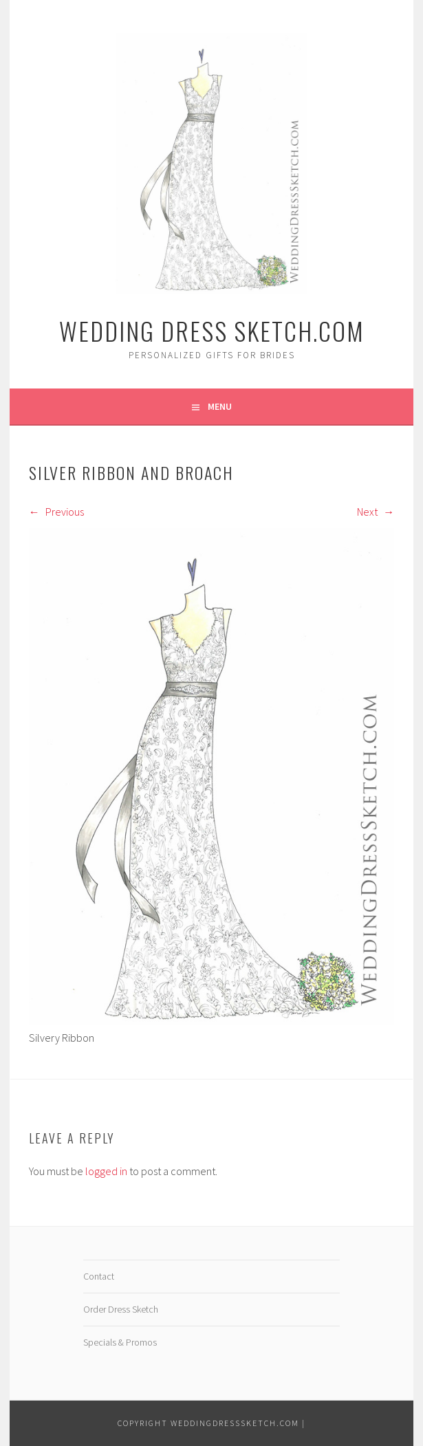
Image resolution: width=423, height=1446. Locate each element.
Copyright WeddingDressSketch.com (208, 1423)
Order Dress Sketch (120, 1309)
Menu (220, 406)
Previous (56, 511)
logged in (106, 1171)
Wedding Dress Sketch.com (212, 330)
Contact (98, 1276)
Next (375, 511)
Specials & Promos (120, 1342)
